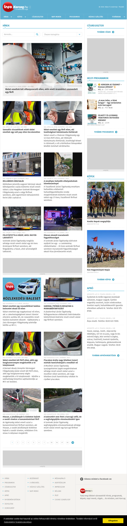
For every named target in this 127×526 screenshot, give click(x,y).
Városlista (30, 7)
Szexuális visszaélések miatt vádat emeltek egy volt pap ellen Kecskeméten (21, 131)
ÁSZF (56, 495)
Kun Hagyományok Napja (98, 269)
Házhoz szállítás (96, 16)
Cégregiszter (37, 16)
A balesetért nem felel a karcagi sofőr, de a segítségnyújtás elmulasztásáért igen (62, 418)
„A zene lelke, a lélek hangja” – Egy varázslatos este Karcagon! (109, 103)
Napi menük (56, 16)
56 (57, 442)
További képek (104, 279)
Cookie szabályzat (62, 499)
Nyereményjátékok (12, 499)
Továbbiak (116, 16)
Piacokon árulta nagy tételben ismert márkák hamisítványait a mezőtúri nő (61, 361)
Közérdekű (34, 478)
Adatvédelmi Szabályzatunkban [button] (18, 522)
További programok (104, 132)
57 (62, 442)
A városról (34, 482)
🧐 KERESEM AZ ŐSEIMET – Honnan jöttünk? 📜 (110, 86)
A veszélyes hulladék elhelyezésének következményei (60, 182)
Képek (19, 16)
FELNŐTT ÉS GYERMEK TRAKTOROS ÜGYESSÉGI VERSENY (108, 118)
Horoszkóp (9, 508)
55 (51, 442)
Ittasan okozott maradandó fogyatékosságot (56, 236)
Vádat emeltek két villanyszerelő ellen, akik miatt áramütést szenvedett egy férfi (41, 91)
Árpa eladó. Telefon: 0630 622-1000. (103, 321)
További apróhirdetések (104, 355)
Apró (7, 495)
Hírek (6, 16)
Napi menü (34, 491)
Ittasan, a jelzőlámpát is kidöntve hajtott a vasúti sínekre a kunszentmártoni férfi (21, 418)
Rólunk (58, 491)
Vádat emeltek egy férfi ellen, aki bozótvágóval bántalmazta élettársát (61, 131)
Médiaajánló (60, 478)
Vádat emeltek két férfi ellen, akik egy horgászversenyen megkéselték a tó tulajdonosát (20, 363)
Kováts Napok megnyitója (99, 221)
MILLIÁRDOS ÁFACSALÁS (13, 181)
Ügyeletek (9, 504)
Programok (74, 16)
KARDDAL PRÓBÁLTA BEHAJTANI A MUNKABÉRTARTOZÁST (58, 307)
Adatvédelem (60, 482)
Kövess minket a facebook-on (97, 479)
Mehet (37, 34)
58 (67, 442)
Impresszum (60, 487)
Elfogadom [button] (113, 521)
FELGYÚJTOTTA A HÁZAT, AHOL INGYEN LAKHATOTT (19, 236)
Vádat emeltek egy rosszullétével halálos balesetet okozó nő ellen (21, 307)
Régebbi (72, 442)
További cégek (104, 32)
